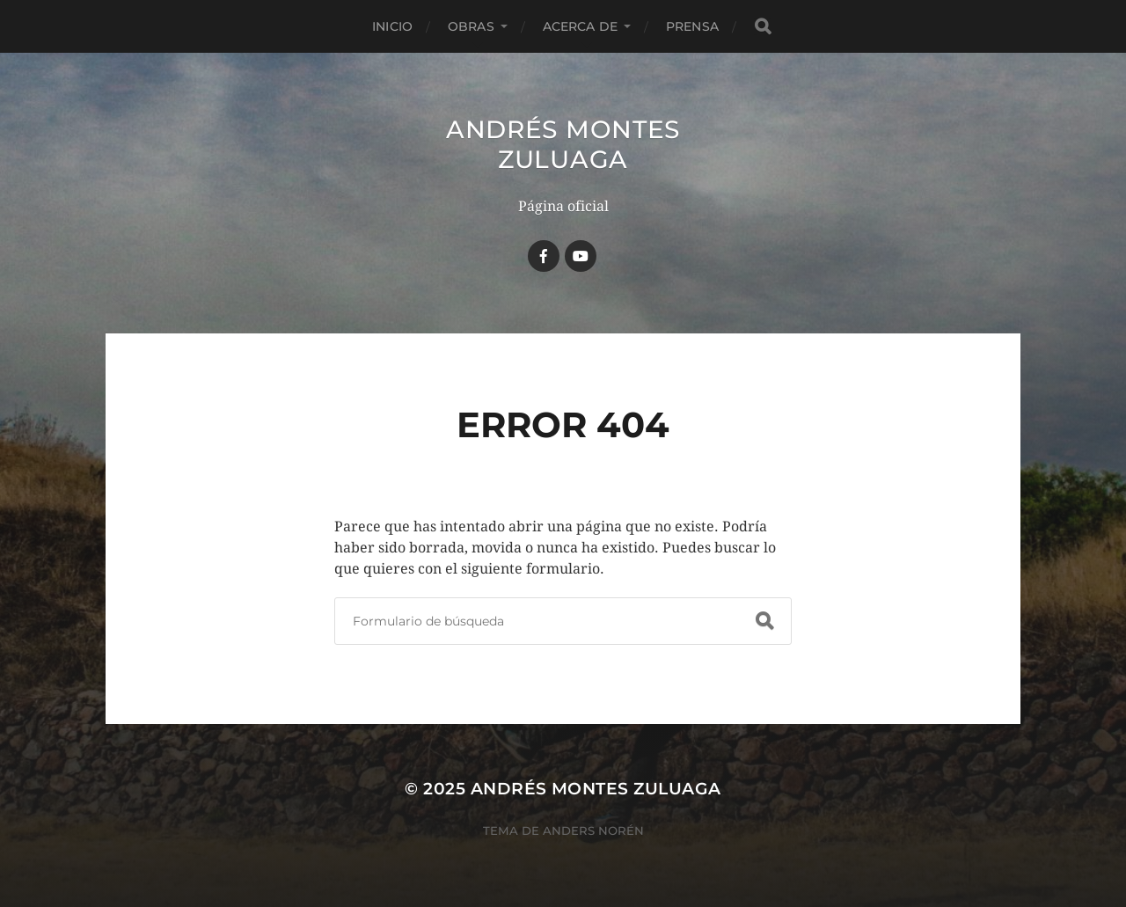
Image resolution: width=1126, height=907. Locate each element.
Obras (471, 26)
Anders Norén (593, 830)
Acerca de (580, 26)
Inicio (392, 26)
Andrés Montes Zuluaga (563, 144)
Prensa (692, 26)
